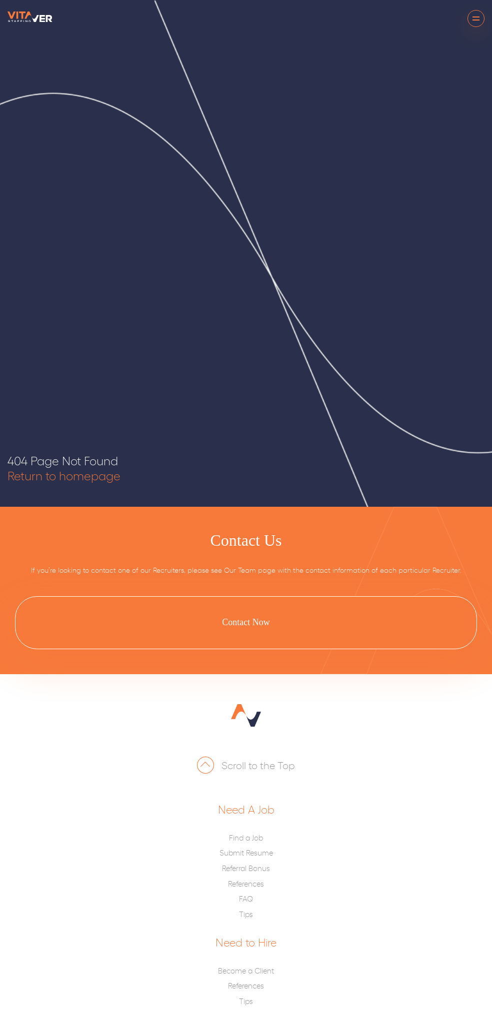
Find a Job (246, 837)
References (246, 883)
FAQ (246, 898)
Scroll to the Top (246, 765)
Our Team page (250, 569)
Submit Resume (246, 852)
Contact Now (246, 622)
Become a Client (246, 970)
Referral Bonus (246, 868)
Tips (246, 914)
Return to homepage (64, 475)
